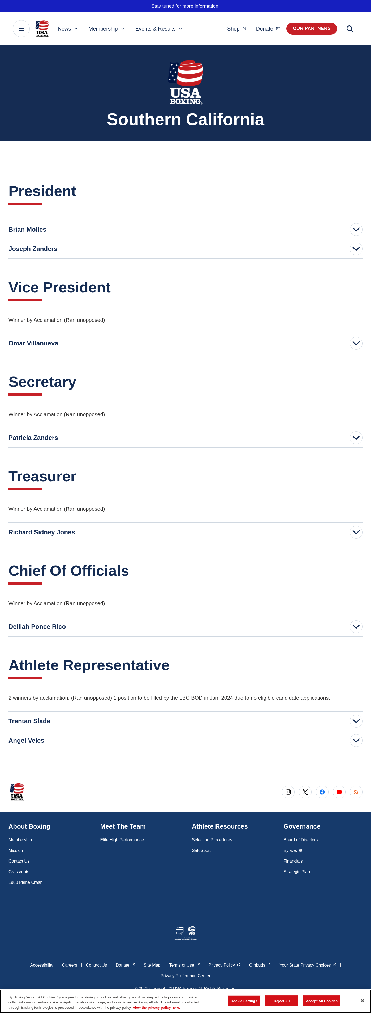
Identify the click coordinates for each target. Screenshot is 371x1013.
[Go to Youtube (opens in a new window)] (339, 792)
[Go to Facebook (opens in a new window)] (322, 792)
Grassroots (18, 871)
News (68, 29)
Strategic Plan (297, 871)
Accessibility (41, 965)
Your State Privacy (307, 964)
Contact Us (18, 861)
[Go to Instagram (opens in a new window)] (288, 792)
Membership (107, 29)
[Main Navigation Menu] (21, 28)
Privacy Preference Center (185, 975)
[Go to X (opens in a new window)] (305, 792)
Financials (293, 861)
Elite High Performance (122, 840)
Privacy (224, 964)
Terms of (184, 964)
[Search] (349, 28)
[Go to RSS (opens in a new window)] (356, 792)
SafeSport (201, 850)
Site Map (152, 965)
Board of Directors (301, 840)
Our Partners (312, 28)
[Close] (362, 1002)
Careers (69, 965)
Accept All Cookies (322, 1003)
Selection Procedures (212, 840)
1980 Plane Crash (25, 882)
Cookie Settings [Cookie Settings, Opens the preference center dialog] (244, 1003)
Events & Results (159, 29)
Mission (15, 850)
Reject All (282, 1003)
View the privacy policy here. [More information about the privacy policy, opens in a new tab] (156, 1009)
